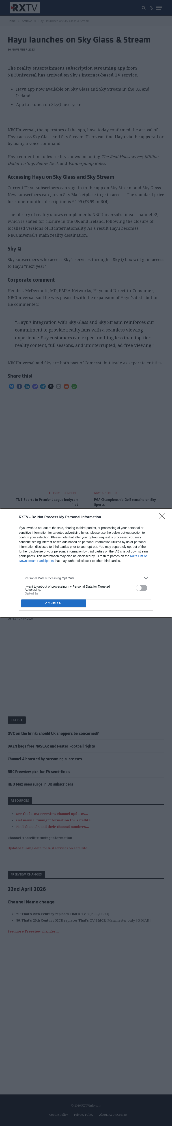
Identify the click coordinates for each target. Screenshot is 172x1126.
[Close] (163, 517)
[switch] (141, 588)
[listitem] (86, 578)
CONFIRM (53, 603)
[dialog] (86, 563)
